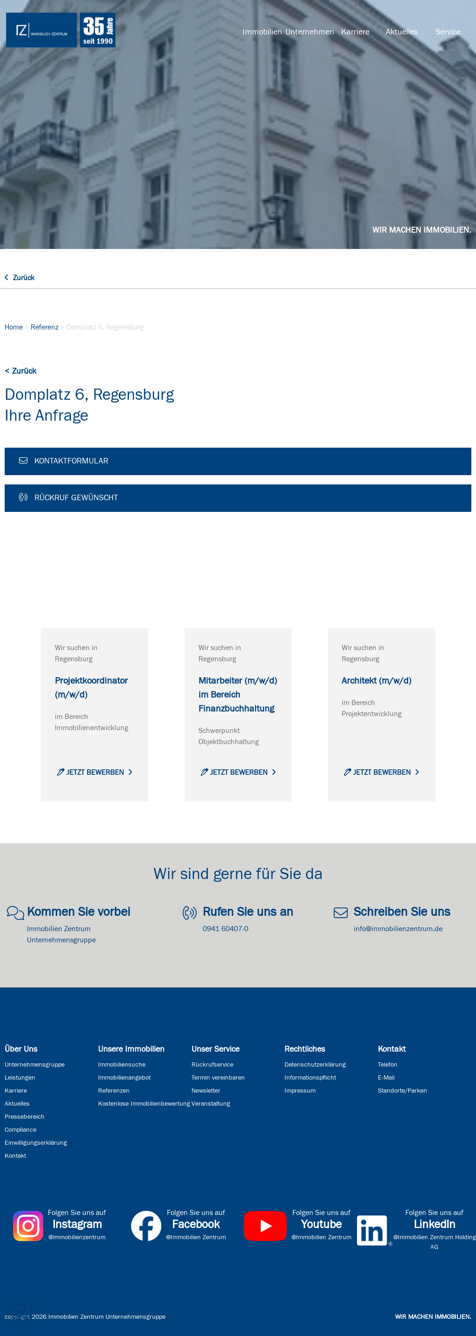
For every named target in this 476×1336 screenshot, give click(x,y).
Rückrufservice (212, 1064)
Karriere (355, 32)
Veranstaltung (211, 1104)
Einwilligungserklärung (36, 1143)
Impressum (300, 1091)
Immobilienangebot (124, 1077)
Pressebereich (25, 1117)
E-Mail (386, 1077)
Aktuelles (402, 32)
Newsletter (206, 1091)
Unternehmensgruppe (35, 1064)
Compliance (20, 1130)
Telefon (387, 1064)
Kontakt (15, 1156)
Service (448, 32)
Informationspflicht (310, 1077)
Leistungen (20, 1077)
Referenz (45, 327)
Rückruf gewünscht (68, 497)
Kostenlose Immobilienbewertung (144, 1104)
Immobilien (262, 32)
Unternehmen (308, 32)
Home (14, 327)
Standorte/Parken (402, 1091)
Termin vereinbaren (218, 1077)
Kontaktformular (63, 460)
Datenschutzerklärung (315, 1064)
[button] (20, 1315)
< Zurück (20, 371)
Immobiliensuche (121, 1064)
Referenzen (114, 1091)
